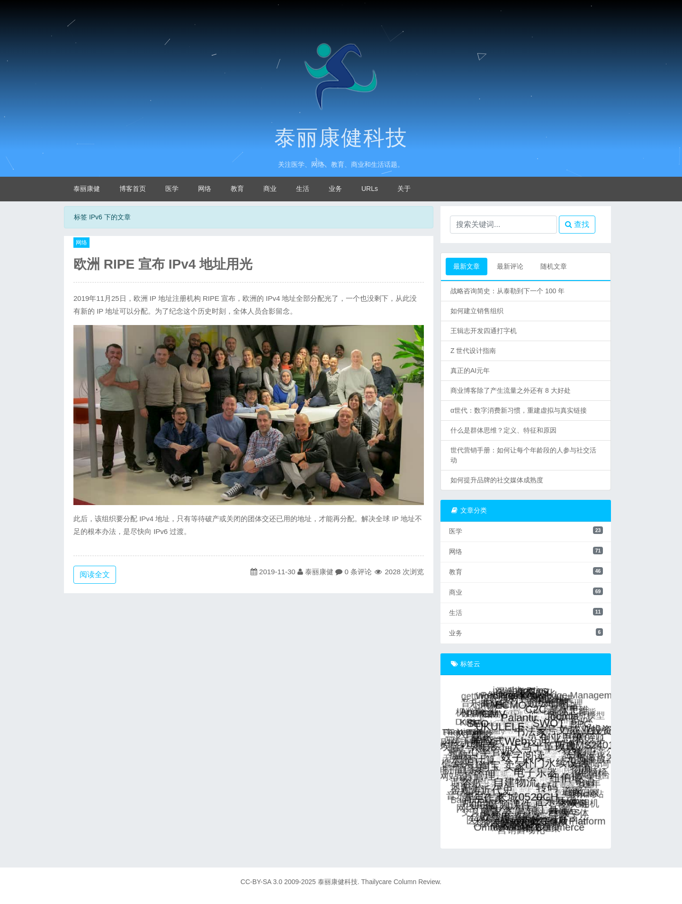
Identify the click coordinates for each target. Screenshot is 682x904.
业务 (335, 188)
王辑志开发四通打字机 (483, 330)
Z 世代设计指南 (473, 350)
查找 (577, 224)
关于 (404, 188)
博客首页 (132, 188)
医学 (172, 188)
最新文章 (466, 266)
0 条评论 (358, 572)
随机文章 (553, 266)
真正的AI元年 (470, 370)
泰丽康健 (86, 188)
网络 (204, 188)
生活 (302, 188)
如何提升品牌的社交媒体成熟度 (496, 480)
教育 (237, 188)
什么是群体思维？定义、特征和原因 (503, 430)
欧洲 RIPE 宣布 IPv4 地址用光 (162, 264)
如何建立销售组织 (476, 311)
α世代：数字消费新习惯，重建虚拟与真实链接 (518, 410)
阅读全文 (95, 574)
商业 (270, 188)
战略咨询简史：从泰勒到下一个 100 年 (507, 291)
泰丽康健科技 (341, 138)
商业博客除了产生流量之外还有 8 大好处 (510, 390)
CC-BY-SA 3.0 (261, 882)
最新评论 (510, 266)
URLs (369, 188)
